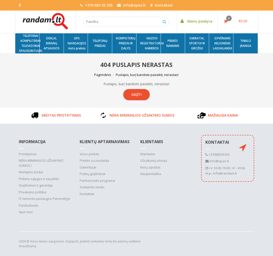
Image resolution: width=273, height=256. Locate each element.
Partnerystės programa (97, 180)
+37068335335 (217, 154)
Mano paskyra (195, 21)
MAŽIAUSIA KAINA (217, 115)
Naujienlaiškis (150, 174)
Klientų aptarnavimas (104, 141)
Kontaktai (162, 5)
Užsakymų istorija (153, 160)
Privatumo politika (32, 192)
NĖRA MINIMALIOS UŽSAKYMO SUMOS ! (41, 163)
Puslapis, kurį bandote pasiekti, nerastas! (147, 74)
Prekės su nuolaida (94, 160)
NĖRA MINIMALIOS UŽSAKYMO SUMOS (136, 115)
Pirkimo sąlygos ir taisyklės (39, 179)
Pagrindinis (102, 74)
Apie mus (26, 212)
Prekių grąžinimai (92, 174)
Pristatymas (28, 154)
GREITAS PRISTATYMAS (55, 115)
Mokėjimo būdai (31, 172)
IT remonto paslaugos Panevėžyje (44, 198)
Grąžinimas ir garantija (36, 185)
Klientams (151, 141)
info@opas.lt (217, 161)
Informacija (32, 141)
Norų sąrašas (150, 167)
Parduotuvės (28, 205)
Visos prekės (89, 154)
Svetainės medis (92, 187)
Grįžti (136, 94)
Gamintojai (88, 167)
